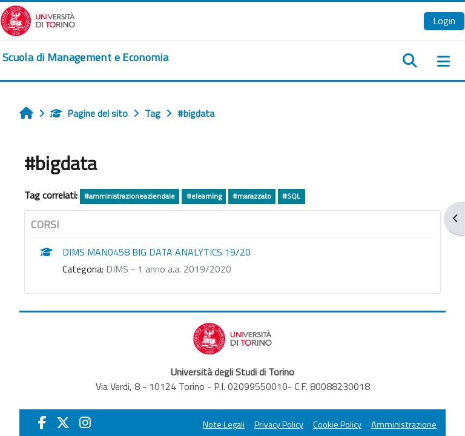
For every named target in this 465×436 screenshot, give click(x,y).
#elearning (204, 196)
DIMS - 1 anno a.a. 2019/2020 (168, 269)
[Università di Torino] (38, 19)
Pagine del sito (89, 113)
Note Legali (224, 424)
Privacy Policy (278, 424)
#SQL (291, 196)
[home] (85, 57)
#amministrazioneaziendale (129, 196)
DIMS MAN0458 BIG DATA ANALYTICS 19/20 (156, 252)
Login (444, 20)
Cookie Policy (337, 424)
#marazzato (251, 196)
